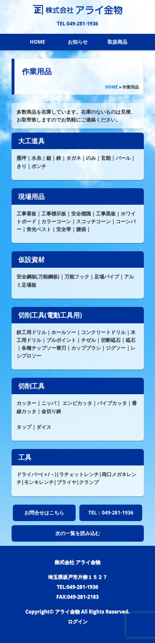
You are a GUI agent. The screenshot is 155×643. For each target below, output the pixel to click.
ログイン (78, 621)
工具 (24, 457)
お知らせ (78, 41)
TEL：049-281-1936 (111, 512)
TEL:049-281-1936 (77, 586)
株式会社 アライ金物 (77, 562)
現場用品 (31, 196)
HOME (37, 41)
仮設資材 (31, 259)
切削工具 (31, 385)
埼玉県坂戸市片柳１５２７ (77, 576)
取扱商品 (117, 41)
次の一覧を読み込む (77, 533)
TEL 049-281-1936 (77, 23)
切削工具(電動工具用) (50, 315)
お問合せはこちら (44, 512)
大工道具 (31, 140)
